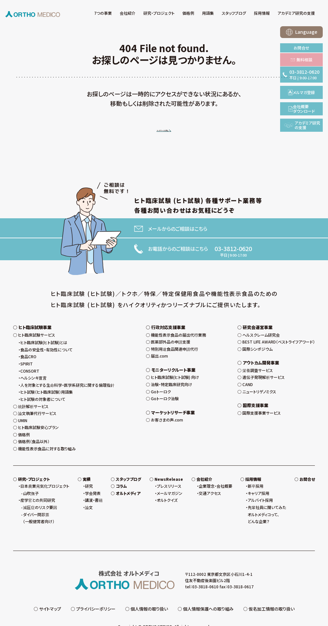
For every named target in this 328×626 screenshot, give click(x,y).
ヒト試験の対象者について (42, 385)
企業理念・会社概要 (215, 472)
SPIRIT (26, 350)
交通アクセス (210, 479)
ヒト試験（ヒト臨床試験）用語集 (46, 378)
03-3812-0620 (233, 249)
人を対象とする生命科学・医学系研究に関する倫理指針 (67, 371)
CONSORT (29, 357)
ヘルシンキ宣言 (33, 364)
